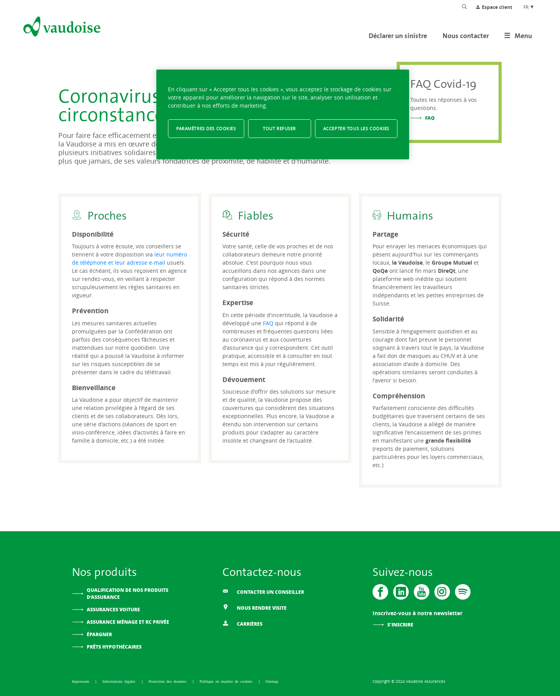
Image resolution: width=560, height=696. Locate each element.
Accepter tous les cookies (356, 128)
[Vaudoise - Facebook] (380, 592)
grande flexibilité (448, 440)
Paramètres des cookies (206, 128)
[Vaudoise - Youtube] (421, 592)
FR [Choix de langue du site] (528, 7)
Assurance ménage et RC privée (128, 622)
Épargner (99, 634)
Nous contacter (466, 35)
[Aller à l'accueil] (61, 28)
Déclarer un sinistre (398, 35)
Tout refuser (279, 128)
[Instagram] (442, 592)
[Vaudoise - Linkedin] (401, 592)
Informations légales (119, 681)
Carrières (242, 623)
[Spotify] (463, 592)
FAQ (430, 118)
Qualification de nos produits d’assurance (127, 593)
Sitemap (272, 681)
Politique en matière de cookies (227, 681)
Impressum (81, 681)
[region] (282, 114)
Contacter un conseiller (263, 591)
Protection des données (168, 681)
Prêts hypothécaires (114, 647)
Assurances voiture (113, 609)
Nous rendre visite (254, 607)
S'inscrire (400, 624)
